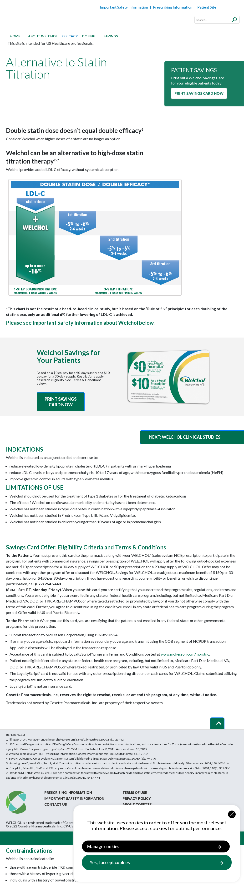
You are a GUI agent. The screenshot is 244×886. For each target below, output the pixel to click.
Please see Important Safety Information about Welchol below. (80, 322)
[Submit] (235, 19)
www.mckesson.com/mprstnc (185, 654)
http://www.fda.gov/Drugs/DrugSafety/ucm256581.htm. (49, 749)
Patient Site (206, 7)
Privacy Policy (136, 798)
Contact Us (55, 804)
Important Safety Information (124, 7)
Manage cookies (103, 846)
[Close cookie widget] (232, 814)
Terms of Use (134, 793)
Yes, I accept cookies (110, 862)
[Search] (217, 20)
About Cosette (137, 804)
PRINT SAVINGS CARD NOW (199, 93)
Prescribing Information (172, 7)
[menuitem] (15, 36)
